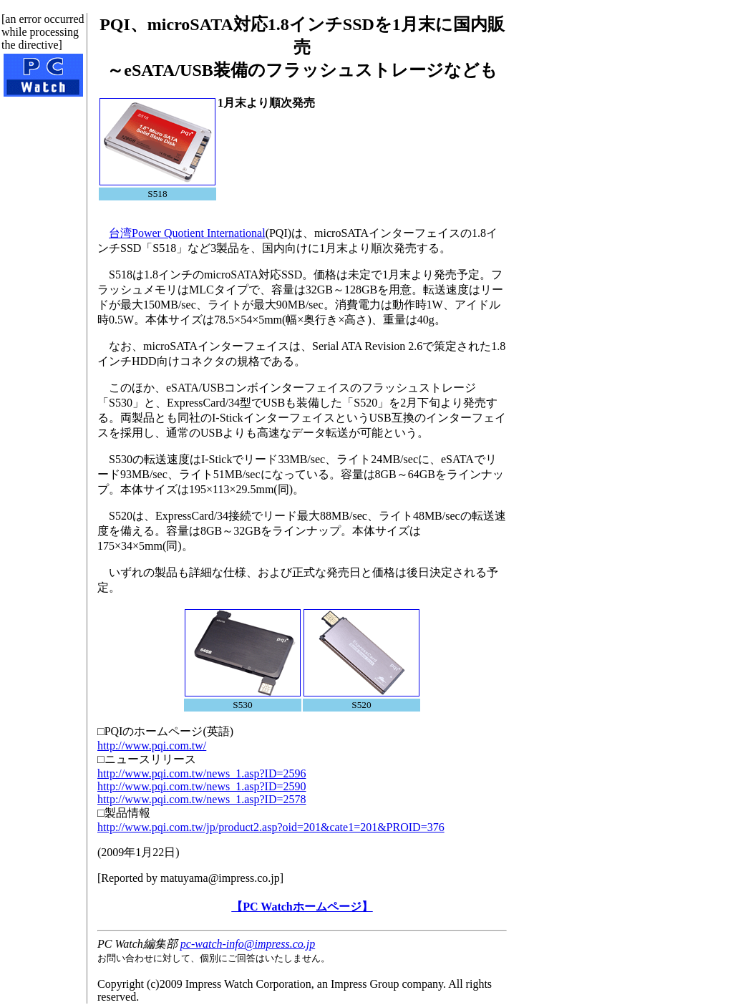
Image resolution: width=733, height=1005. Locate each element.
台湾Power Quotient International (187, 233)
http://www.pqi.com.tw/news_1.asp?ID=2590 (201, 786)
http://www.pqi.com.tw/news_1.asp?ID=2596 (201, 773)
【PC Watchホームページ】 (301, 906)
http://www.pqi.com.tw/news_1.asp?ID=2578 (201, 799)
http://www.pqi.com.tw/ (151, 745)
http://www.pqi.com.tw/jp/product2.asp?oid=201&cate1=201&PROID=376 (271, 827)
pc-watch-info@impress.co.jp (247, 944)
